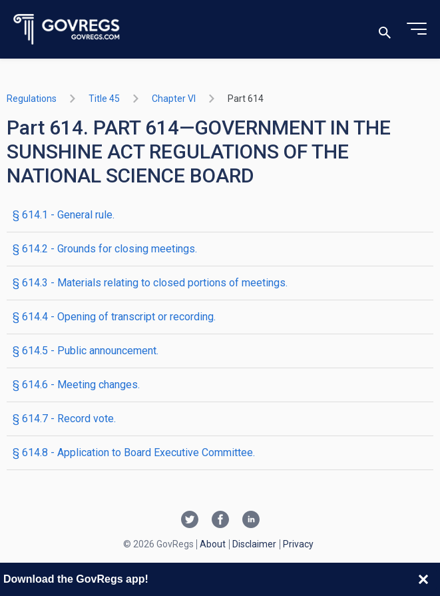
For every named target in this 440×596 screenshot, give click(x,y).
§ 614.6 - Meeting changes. (76, 384)
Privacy (298, 544)
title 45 (104, 98)
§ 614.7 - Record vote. (64, 418)
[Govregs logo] (66, 29)
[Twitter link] (189, 521)
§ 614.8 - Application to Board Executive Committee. (134, 452)
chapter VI (174, 98)
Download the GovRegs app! (75, 579)
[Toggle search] (385, 30)
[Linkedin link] (251, 521)
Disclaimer (254, 544)
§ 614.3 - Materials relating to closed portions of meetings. (150, 282)
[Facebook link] (220, 521)
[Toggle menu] (417, 29)
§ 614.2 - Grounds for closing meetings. (105, 248)
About (213, 544)
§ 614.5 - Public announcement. (85, 350)
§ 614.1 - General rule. (63, 214)
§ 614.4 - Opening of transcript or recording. (114, 316)
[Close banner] (423, 579)
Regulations (32, 98)
